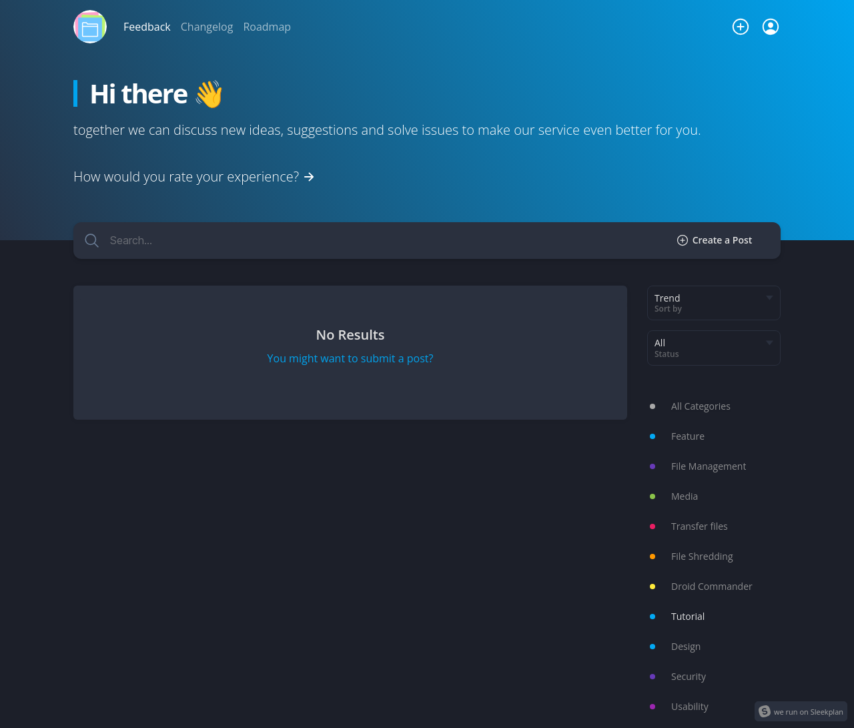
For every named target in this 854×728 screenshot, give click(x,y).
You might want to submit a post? (351, 358)
